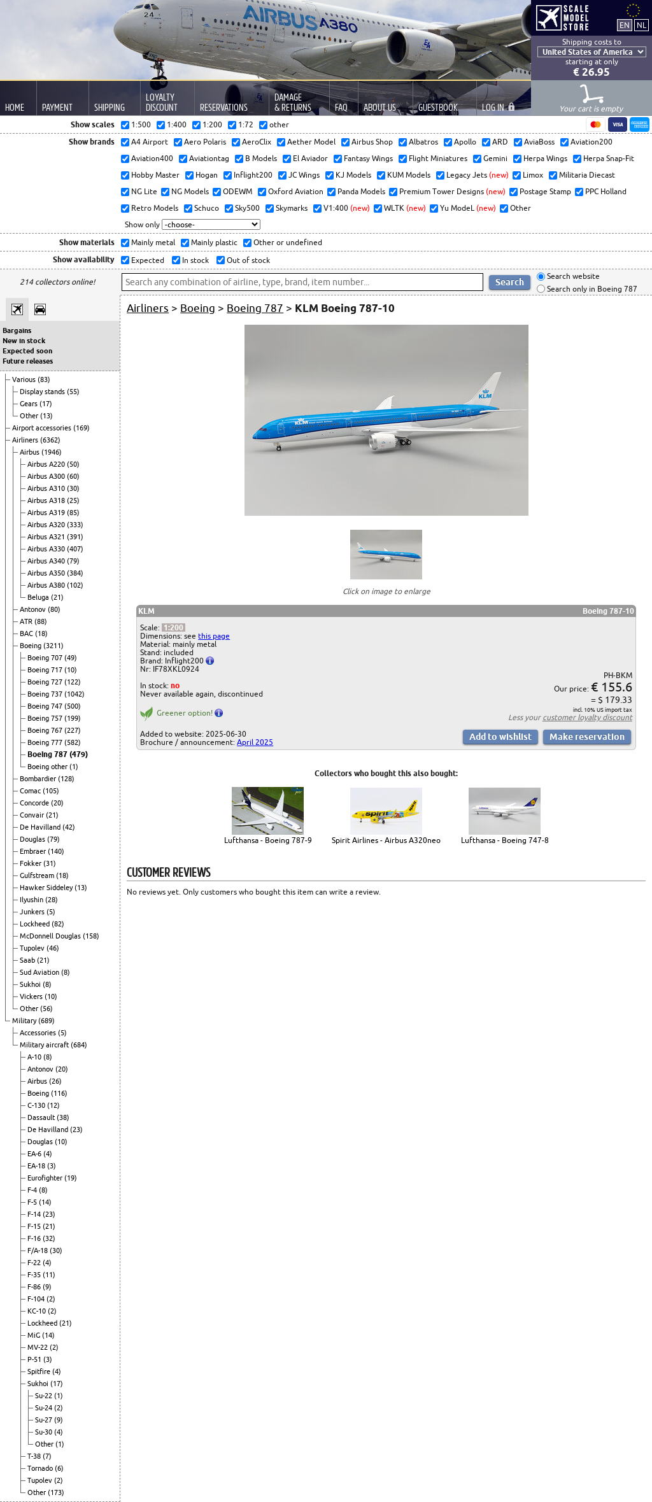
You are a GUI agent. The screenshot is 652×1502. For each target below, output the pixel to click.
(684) (79, 1045)
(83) (44, 379)
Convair (33, 815)
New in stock (24, 340)
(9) (47, 1287)
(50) (73, 464)
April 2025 (255, 742)
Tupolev (33, 948)
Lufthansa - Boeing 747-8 (505, 840)
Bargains (17, 330)
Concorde (35, 803)
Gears (29, 403)
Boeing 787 (48, 754)
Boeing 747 (45, 706)
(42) (68, 827)
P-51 (35, 1359)
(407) (75, 549)
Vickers (32, 996)
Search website (572, 277)
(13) (46, 416)
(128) (66, 779)
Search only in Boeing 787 (591, 289)
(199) (72, 718)
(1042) (74, 694)
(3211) (53, 645)
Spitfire (39, 1371)
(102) (75, 585)
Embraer (34, 851)
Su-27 (44, 1420)
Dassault (42, 1117)
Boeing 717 (45, 670)
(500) (72, 706)
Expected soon (27, 351)
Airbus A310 (47, 488)
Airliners (26, 440)
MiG (34, 1335)
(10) (70, 670)
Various (25, 379)
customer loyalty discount (587, 717)
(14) (45, 1202)
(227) (72, 730)
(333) (75, 524)
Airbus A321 (47, 537)
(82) (58, 924)
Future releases (28, 361)
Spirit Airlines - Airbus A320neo (386, 840)
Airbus (30, 452)
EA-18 (37, 1166)
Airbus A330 (47, 549)
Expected (146, 260)
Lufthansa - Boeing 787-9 (268, 840)
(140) (56, 851)
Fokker (31, 863)
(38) (63, 1117)
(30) (73, 488)
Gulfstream (38, 875)
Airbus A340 (47, 561)
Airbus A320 (47, 524)
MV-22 (38, 1347)
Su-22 (44, 1395)
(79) (73, 561)
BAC (27, 633)
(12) (53, 1105)
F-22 (35, 1262)
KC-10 (37, 1311)
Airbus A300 (47, 476)
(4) (47, 1154)
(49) (70, 658)
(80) (54, 609)
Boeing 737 (45, 694)
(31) (49, 863)
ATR (27, 621)
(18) (41, 633)
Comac (31, 791)
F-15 (35, 1226)
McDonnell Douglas (51, 936)
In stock (194, 260)
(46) (52, 948)
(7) (47, 1456)
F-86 (35, 1287)
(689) (46, 1020)
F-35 (35, 1275)
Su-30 (44, 1432)
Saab (28, 960)
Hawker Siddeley (47, 887)
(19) (70, 1178)
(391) (75, 537)
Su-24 (44, 1408)
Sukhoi (31, 984)
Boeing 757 (45, 718)
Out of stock (247, 260)
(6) (59, 1468)
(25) (73, 500)
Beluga (39, 597)
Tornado (41, 1468)
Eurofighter (45, 1178)
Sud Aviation (40, 972)
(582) (72, 742)
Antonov (34, 609)
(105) (51, 791)
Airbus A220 (47, 464)
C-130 (37, 1105)
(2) (50, 1299)
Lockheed (36, 924)
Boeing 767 (45, 730)
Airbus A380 (47, 585)
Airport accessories (42, 428)
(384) (75, 573)
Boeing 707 (45, 658)
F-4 (33, 1190)
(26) (55, 1081)
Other (30, 416)
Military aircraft (45, 1045)
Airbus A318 (47, 500)
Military (25, 1020)
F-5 (33, 1202)
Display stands (43, 391)
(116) (59, 1093)
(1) (73, 766)
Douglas (33, 839)
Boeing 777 (45, 742)
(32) (49, 1238)
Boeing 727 (45, 682)
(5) (50, 912)
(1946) (51, 452)
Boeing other (48, 766)
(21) (57, 597)
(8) (65, 972)
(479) (78, 754)
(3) (51, 1166)
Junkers (33, 912)
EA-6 (35, 1154)
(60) (73, 476)
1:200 (173, 627)
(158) (91, 936)
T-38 (35, 1456)
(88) (40, 621)
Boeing (31, 645)
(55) (73, 391)
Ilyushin (32, 899)
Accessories (39, 1033)
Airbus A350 (47, 573)
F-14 (35, 1214)
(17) (45, 403)
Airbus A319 (47, 512)
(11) (49, 1275)
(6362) (50, 440)
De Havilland (41, 827)
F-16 (35, 1238)
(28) (51, 899)
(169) (81, 428)
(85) (73, 512)
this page (214, 636)
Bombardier (39, 779)
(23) (76, 1129)
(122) (72, 682)
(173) (56, 1492)
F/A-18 (38, 1250)
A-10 (35, 1057)
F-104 (36, 1299)
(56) (46, 1008)
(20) (57, 803)
